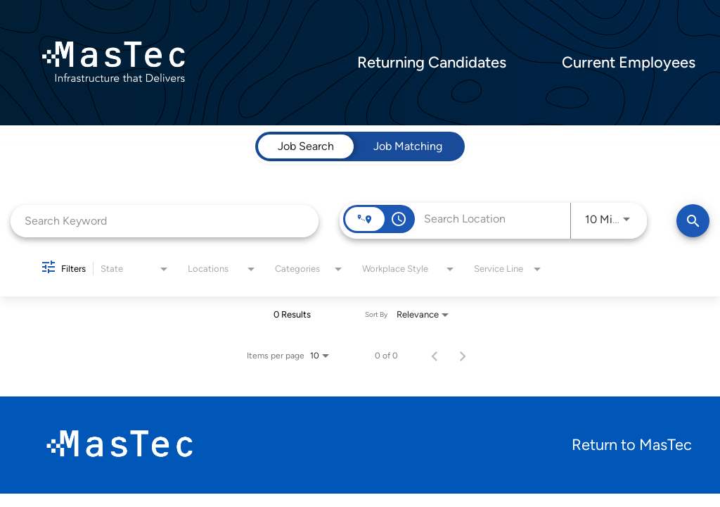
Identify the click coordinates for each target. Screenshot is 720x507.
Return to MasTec (632, 444)
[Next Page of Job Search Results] (463, 356)
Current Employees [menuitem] (628, 62)
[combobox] (164, 220)
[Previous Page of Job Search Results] (434, 356)
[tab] (305, 146)
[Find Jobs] (692, 220)
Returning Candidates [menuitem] (431, 62)
